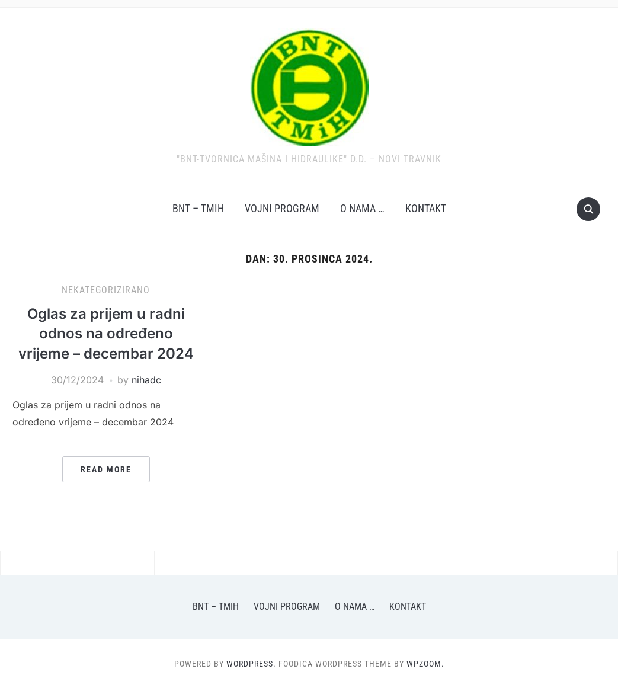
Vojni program (282, 208)
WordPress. (251, 663)
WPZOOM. (425, 663)
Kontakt (425, 208)
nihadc (146, 380)
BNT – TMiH (198, 208)
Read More (106, 469)
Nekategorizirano (106, 290)
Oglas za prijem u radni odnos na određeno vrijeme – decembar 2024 (106, 333)
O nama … (362, 208)
